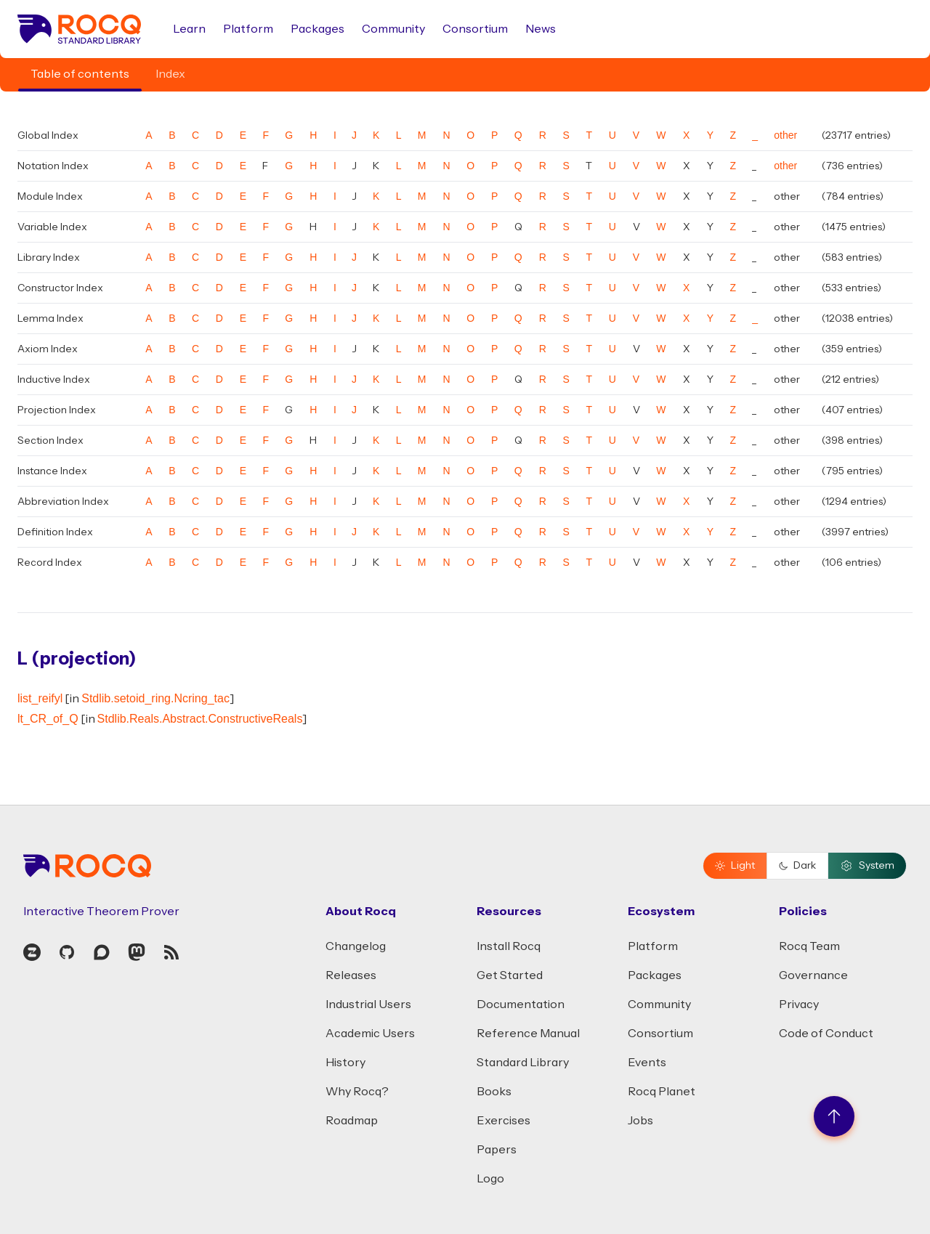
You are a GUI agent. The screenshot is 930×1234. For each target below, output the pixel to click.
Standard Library (523, 1062)
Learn (189, 29)
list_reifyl (39, 698)
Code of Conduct (826, 1033)
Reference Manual (528, 1033)
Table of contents (80, 74)
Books (494, 1091)
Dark (797, 866)
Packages (317, 29)
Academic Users (370, 1033)
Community (393, 29)
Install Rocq (509, 946)
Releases (351, 975)
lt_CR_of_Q (47, 719)
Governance (813, 975)
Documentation (521, 1004)
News (540, 29)
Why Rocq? (357, 1091)
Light (735, 866)
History (345, 1062)
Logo (490, 1179)
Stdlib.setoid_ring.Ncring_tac (155, 698)
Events (647, 1062)
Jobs (640, 1121)
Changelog (356, 946)
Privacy (799, 1004)
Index (170, 74)
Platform (248, 29)
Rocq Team (809, 946)
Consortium (475, 29)
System (867, 865)
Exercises (503, 1121)
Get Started (510, 975)
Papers (497, 1150)
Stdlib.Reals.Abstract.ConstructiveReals (200, 719)
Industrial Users (368, 1004)
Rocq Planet (661, 1091)
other (785, 135)
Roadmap (352, 1121)
